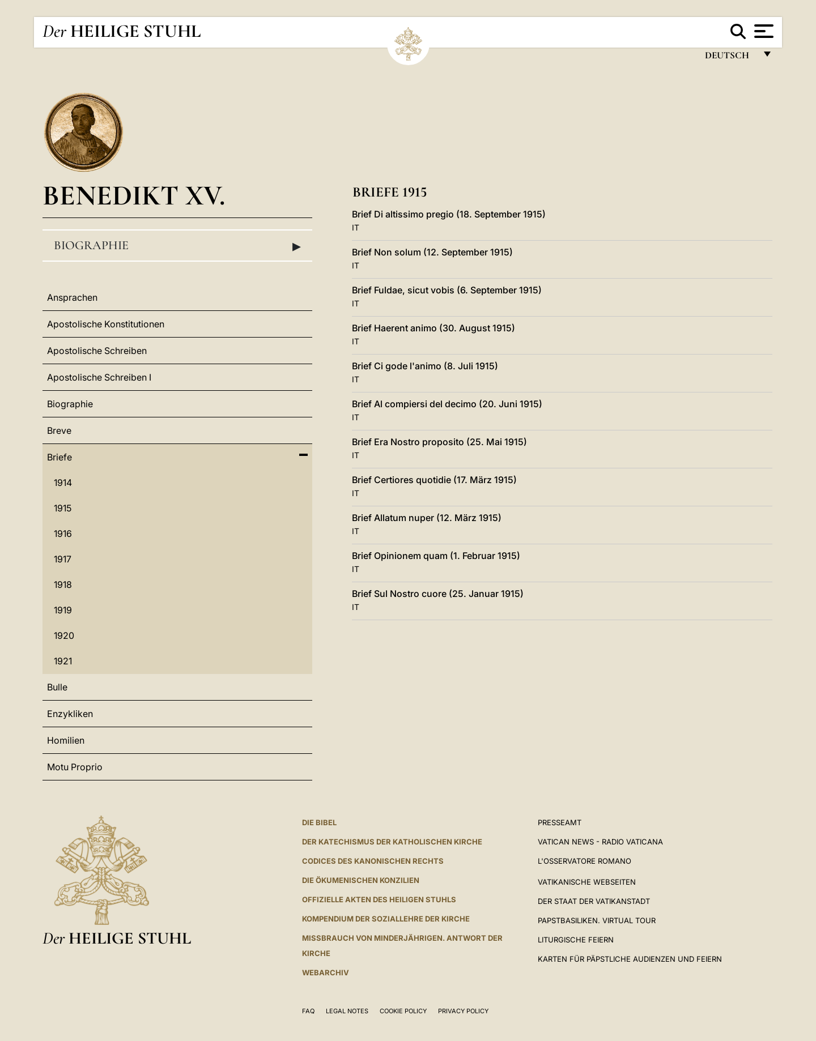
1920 (64, 635)
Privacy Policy (463, 1011)
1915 (62, 508)
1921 (63, 661)
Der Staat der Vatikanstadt (594, 901)
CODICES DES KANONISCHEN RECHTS (373, 860)
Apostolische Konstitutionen (105, 324)
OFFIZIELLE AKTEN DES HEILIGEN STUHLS (379, 899)
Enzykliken (70, 713)
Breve (59, 430)
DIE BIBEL (319, 822)
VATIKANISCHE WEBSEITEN (587, 881)
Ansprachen (72, 297)
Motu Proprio (75, 767)
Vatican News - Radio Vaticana (600, 841)
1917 (62, 559)
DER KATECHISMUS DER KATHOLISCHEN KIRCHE (392, 841)
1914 (63, 482)
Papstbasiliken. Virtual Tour (597, 920)
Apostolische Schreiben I (99, 377)
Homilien (65, 740)
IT (355, 227)
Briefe (59, 457)
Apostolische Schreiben (97, 350)
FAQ (308, 1011)
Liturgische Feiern (576, 939)
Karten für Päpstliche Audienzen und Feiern (630, 958)
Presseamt (559, 822)
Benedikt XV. (133, 195)
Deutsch (730, 58)
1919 (63, 610)
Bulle (57, 687)
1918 (63, 584)
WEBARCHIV (325, 972)
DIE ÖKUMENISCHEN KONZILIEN (360, 880)
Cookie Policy (403, 1011)
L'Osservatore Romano (584, 860)
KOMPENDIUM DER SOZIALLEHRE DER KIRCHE (386, 918)
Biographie (177, 246)
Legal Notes (347, 1011)
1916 (63, 533)
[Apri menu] (762, 31)
